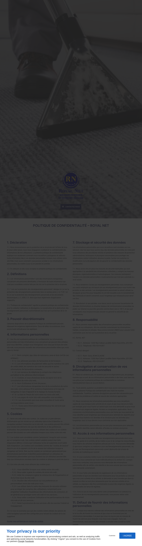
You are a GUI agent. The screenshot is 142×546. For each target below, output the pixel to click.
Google (21, 541)
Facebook (29, 541)
